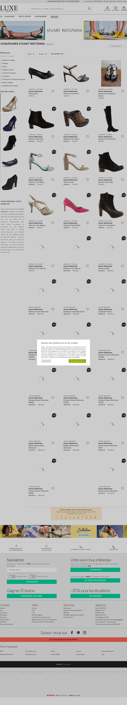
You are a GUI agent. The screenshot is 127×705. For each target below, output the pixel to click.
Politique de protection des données (69, 357)
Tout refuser (46, 361)
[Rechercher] (89, 8)
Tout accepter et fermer (77, 361)
